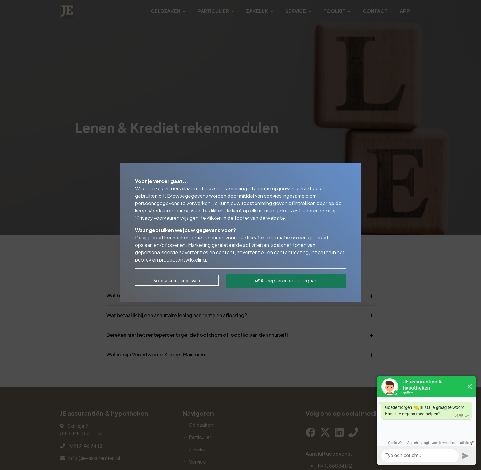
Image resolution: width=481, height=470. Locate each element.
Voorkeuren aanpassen (177, 280)
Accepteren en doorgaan (286, 280)
